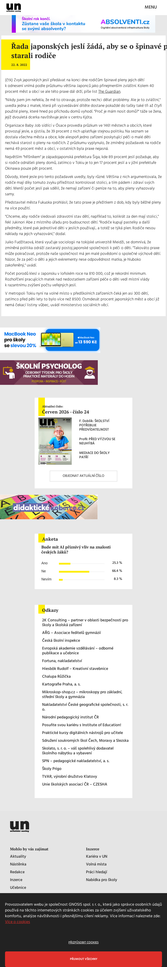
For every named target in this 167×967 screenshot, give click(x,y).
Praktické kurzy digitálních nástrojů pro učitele (82, 733)
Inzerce (16, 880)
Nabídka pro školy (101, 880)
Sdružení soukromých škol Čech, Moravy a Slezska (85, 741)
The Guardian (109, 91)
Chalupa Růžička (56, 676)
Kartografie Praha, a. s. (61, 684)
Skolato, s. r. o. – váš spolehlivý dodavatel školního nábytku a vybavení (78, 751)
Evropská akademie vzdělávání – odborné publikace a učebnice (77, 651)
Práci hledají (96, 872)
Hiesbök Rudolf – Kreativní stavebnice (75, 669)
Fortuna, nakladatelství (62, 661)
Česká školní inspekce (61, 640)
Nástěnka (18, 864)
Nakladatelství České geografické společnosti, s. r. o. (85, 707)
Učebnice (18, 888)
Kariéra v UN (96, 856)
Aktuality (18, 856)
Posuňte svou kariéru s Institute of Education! (81, 725)
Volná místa (96, 864)
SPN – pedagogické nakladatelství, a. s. (75, 761)
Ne (43, 571)
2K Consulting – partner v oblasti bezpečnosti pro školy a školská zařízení (85, 623)
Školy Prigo (51, 769)
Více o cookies (17, 922)
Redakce (17, 872)
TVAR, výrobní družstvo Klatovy (69, 776)
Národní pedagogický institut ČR (70, 717)
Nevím (46, 579)
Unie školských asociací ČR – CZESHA (74, 784)
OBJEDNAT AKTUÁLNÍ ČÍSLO (83, 476)
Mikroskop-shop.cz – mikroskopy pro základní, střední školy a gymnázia (82, 695)
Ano (44, 563)
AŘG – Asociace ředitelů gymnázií (71, 633)
